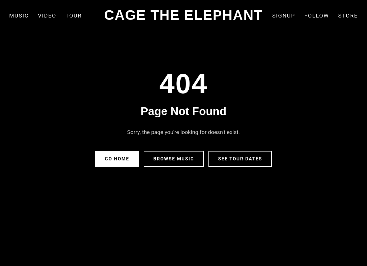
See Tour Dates (240, 159)
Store (348, 15)
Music (19, 15)
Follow (316, 15)
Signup (283, 15)
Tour (73, 15)
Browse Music (173, 159)
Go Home (117, 159)
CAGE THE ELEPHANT (183, 15)
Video (47, 15)
